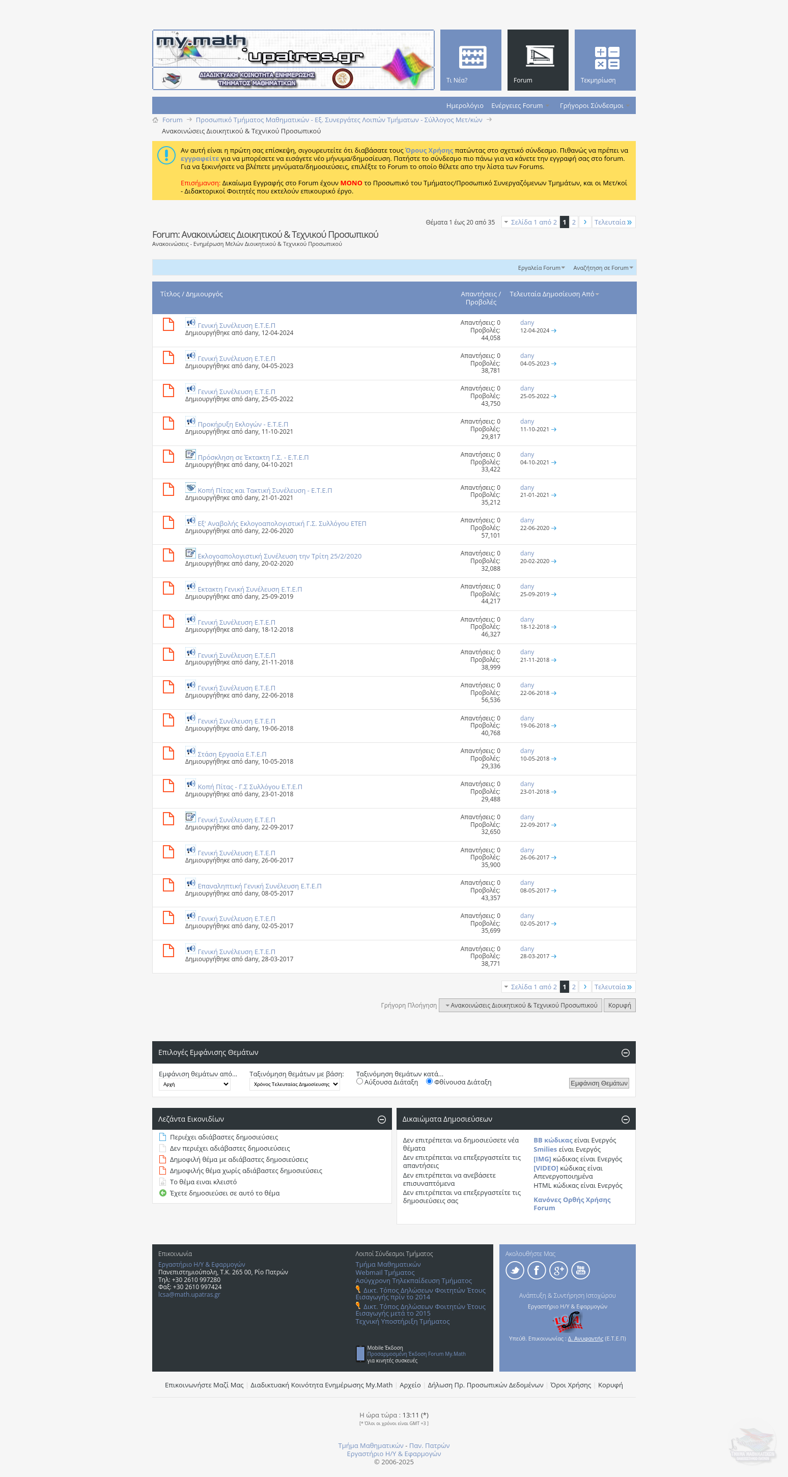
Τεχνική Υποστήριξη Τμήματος (403, 1321)
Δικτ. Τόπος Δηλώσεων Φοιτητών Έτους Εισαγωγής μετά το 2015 (421, 1310)
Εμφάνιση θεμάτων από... (198, 1074)
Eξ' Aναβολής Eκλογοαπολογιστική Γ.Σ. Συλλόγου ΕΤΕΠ (282, 523)
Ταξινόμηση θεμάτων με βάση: (296, 1074)
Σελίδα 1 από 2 (534, 222)
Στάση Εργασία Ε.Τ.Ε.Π (232, 754)
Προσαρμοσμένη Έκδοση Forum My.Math (417, 1353)
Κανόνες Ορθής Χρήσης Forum (571, 1203)
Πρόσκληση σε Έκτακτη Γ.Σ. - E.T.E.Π (253, 457)
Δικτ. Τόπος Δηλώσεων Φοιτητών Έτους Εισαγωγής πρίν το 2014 (421, 1293)
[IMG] (542, 1158)
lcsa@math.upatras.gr (189, 1294)
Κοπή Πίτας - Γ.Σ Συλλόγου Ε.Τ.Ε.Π (250, 786)
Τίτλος (170, 293)
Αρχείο (410, 1384)
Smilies (545, 1149)
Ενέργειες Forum (517, 105)
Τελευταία (614, 222)
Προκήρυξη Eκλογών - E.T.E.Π (243, 424)
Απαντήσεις (479, 293)
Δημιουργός (204, 293)
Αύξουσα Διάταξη (387, 1082)
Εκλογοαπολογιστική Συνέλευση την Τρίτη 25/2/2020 (279, 556)
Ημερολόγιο (465, 105)
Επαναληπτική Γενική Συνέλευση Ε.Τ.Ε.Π (260, 885)
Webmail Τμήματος (385, 1272)
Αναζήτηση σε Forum (601, 267)
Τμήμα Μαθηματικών (388, 1264)
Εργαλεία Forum (539, 267)
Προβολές (481, 301)
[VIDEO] (545, 1168)
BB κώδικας (552, 1140)
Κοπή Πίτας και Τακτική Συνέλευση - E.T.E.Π (265, 490)
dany (251, 332)
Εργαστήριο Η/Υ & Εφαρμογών (201, 1264)
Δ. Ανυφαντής (586, 1338)
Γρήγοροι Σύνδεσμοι (592, 105)
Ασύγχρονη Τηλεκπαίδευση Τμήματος (414, 1280)
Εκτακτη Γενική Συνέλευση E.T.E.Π (250, 589)
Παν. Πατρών (429, 1445)
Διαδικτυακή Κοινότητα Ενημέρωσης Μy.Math (322, 1384)
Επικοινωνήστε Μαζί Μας (204, 1384)
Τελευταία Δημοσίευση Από (555, 293)
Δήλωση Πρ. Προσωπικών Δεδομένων (486, 1384)
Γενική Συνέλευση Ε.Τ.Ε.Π (236, 325)
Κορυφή (619, 1005)
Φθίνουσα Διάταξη (459, 1082)
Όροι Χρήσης (571, 1384)
